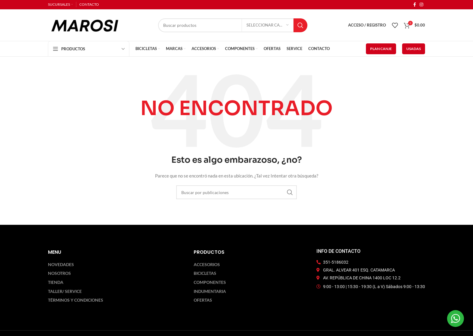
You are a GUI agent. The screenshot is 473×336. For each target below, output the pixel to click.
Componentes (210, 282)
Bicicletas (205, 273)
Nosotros (59, 273)
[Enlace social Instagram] (421, 5)
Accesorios (207, 264)
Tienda (55, 282)
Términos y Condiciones (75, 300)
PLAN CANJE (381, 48)
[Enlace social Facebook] (414, 5)
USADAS (413, 48)
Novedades (61, 264)
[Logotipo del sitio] (85, 24)
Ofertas (203, 300)
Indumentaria (210, 291)
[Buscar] (232, 25)
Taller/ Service (65, 291)
